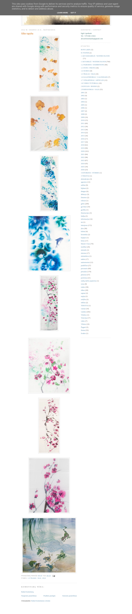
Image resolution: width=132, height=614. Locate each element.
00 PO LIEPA (86, 50)
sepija (83, 296)
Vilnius (83, 324)
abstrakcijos (85, 179)
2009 (82, 117)
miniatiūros (85, 256)
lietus (83, 241)
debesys (83, 194)
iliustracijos (85, 213)
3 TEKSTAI (85, 176)
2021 (82, 154)
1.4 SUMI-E (85, 71)
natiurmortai (85, 262)
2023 (82, 160)
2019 (82, 148)
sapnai (83, 293)
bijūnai (83, 188)
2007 (82, 111)
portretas (84, 278)
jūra (82, 228)
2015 (82, 136)
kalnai (83, 231)
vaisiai (83, 309)
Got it (73, 13)
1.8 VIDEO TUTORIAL (89, 83)
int (82, 222)
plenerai (84, 275)
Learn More (62, 13)
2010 (82, 120)
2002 (82, 95)
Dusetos (84, 197)
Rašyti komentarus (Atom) (40, 601)
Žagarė (83, 327)
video (83, 321)
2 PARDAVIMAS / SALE (90, 89)
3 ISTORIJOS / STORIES (90, 173)
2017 (82, 142)
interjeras (84, 225)
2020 (82, 151)
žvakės (83, 333)
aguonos (84, 182)
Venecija (84, 318)
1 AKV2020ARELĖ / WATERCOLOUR (95, 56)
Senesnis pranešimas (69, 596)
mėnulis (83, 250)
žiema (83, 330)
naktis (83, 259)
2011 (82, 123)
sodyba (83, 299)
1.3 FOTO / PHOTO (88, 68)
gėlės (83, 204)
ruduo (83, 287)
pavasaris (84, 268)
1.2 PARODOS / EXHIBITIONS (92, 65)
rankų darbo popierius (88, 281)
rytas (82, 284)
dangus (83, 191)
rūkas (83, 290)
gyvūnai (84, 207)
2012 (44, 578)
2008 (82, 114)
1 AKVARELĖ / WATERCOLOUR (93, 62)
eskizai (83, 201)
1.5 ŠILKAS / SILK (34, 578)
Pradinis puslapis (49, 596)
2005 (82, 105)
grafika (83, 210)
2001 (82, 92)
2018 (82, 145)
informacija (85, 219)
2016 (82, 139)
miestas (83, 253)
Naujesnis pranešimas (29, 596)
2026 (82, 170)
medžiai (83, 247)
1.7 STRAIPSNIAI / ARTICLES (92, 80)
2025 (82, 167)
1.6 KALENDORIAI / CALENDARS (94, 77)
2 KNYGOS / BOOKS (89, 86)
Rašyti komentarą (27, 592)
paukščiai (84, 265)
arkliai (83, 185)
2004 (82, 102)
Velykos (84, 315)
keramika (84, 234)
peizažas (84, 272)
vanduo (83, 312)
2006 (82, 108)
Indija (83, 216)
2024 (82, 163)
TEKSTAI (84, 305)
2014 (82, 133)
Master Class (85, 244)
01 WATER (85, 53)
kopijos (83, 238)
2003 (82, 99)
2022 (82, 157)
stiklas (83, 303)
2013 (82, 130)
